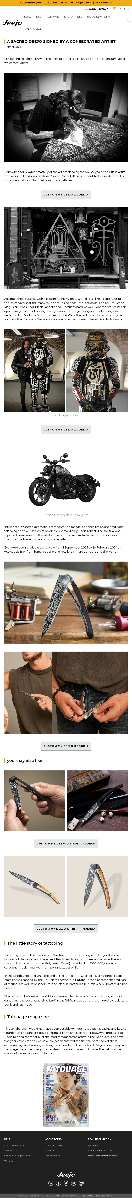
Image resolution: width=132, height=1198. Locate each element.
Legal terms (92, 1145)
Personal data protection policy (102, 1155)
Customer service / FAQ (15, 1145)
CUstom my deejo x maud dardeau (66, 843)
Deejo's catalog (52, 1155)
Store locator (32, 29)
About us (49, 1150)
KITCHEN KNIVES (73, 17)
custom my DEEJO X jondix (66, 194)
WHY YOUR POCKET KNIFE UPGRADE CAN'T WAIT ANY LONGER (49, 1196)
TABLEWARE (52, 17)
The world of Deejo (98, 17)
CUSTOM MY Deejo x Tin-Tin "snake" (66, 928)
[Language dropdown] (104, 9)
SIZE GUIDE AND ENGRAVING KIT (97, 1196)
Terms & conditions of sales (100, 1150)
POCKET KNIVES (32, 17)
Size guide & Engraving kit (17, 1155)
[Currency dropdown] (128, 8)
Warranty (9, 1161)
